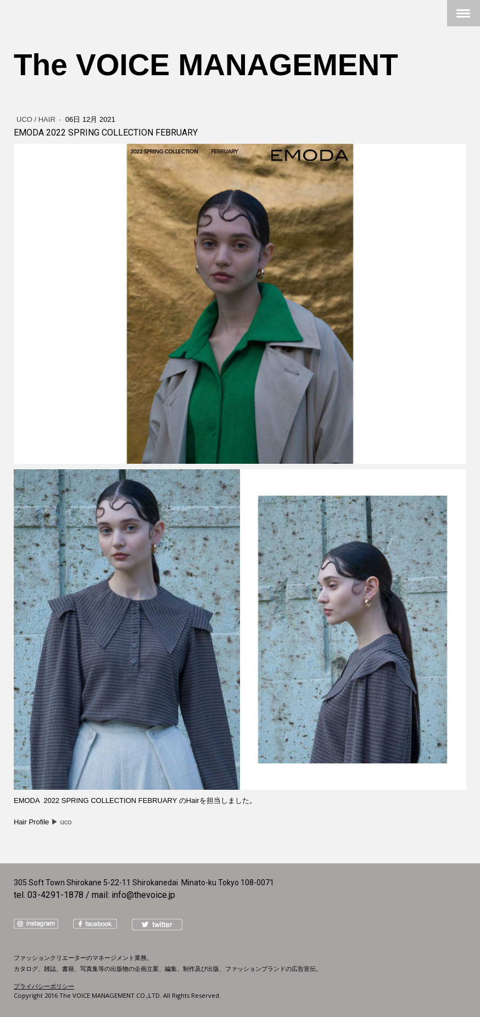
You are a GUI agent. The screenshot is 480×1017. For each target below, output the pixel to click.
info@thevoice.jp (143, 895)
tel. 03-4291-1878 (48, 895)
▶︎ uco (61, 822)
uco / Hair (36, 119)
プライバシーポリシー (44, 986)
